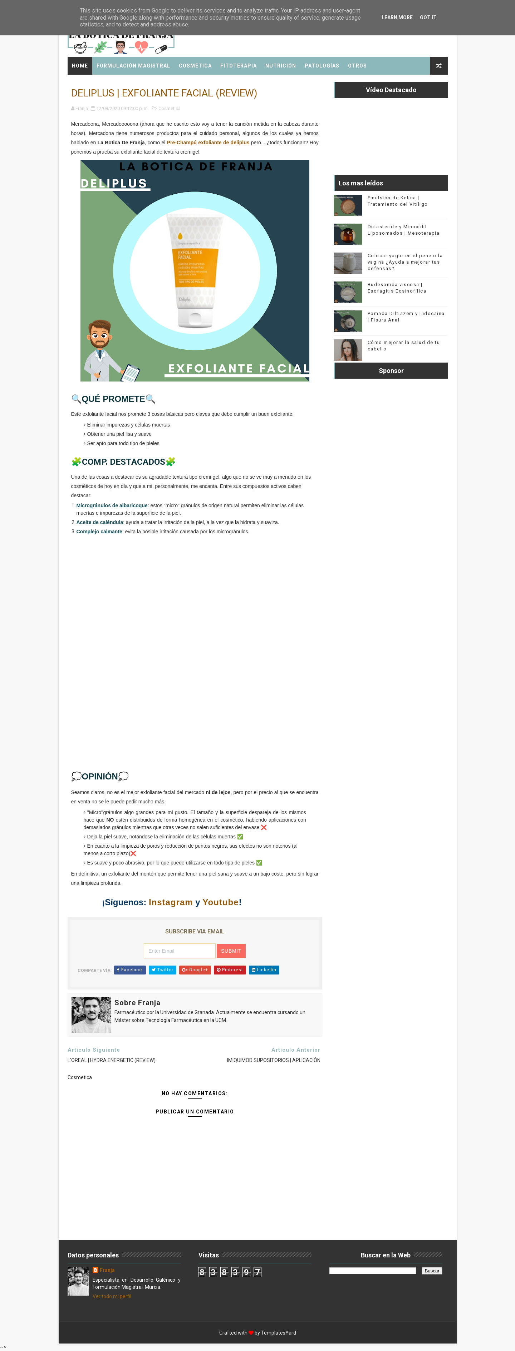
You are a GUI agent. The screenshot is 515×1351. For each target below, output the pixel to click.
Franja (107, 1270)
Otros (357, 66)
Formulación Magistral (133, 66)
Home (80, 66)
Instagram (171, 902)
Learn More (397, 17)
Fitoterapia (238, 66)
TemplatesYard (278, 1333)
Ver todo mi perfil (112, 1296)
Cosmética (195, 66)
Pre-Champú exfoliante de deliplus (208, 142)
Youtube (220, 902)
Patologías (322, 66)
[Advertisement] (195, 661)
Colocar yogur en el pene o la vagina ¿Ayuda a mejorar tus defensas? (405, 262)
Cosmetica (169, 108)
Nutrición (280, 66)
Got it (428, 17)
